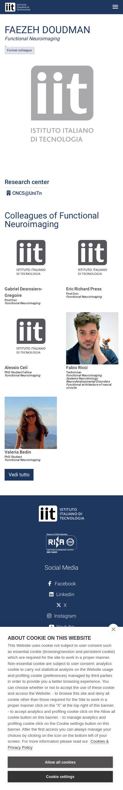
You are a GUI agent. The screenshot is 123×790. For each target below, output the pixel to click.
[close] (113, 629)
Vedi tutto (19, 475)
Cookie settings (60, 777)
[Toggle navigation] (115, 7)
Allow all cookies (60, 762)
